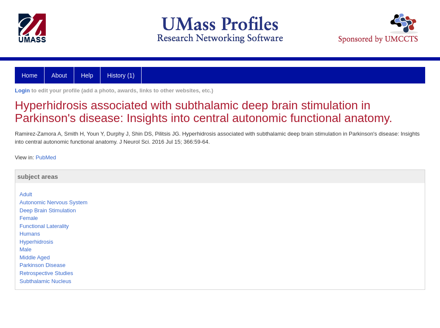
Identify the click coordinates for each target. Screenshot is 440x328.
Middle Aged (34, 257)
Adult (25, 194)
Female (28, 218)
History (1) (121, 75)
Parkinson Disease (42, 265)
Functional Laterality (44, 226)
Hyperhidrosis (36, 242)
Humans (29, 234)
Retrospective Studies (46, 273)
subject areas (37, 176)
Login (22, 90)
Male (25, 249)
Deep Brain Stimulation (47, 210)
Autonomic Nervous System (53, 202)
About (59, 75)
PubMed (46, 157)
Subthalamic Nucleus (45, 281)
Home (29, 75)
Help (87, 75)
